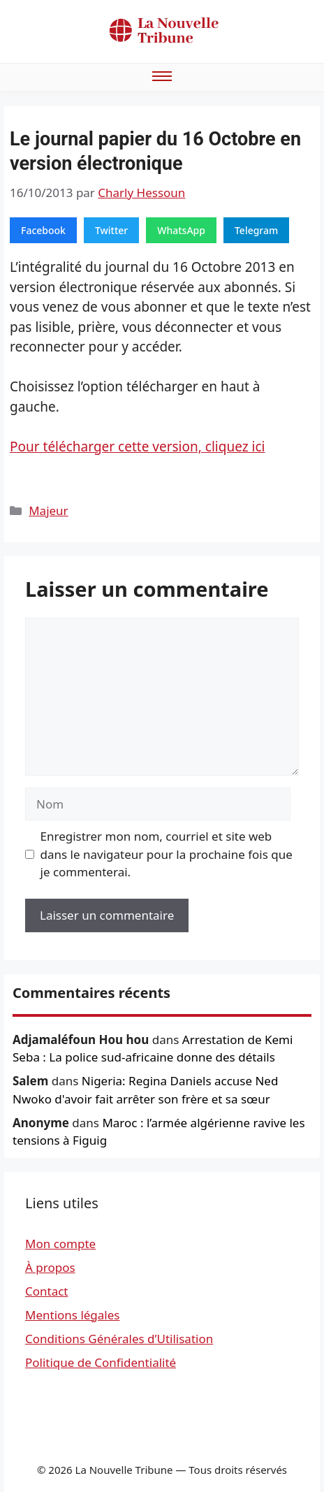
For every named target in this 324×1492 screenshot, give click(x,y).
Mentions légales (72, 1315)
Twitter (111, 230)
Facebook (43, 230)
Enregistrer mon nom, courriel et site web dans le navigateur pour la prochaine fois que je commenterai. (166, 854)
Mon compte (60, 1244)
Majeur (48, 510)
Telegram (256, 230)
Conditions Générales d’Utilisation (119, 1339)
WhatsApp (181, 230)
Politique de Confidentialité (100, 1362)
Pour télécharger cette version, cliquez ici (137, 446)
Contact (46, 1291)
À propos (50, 1267)
